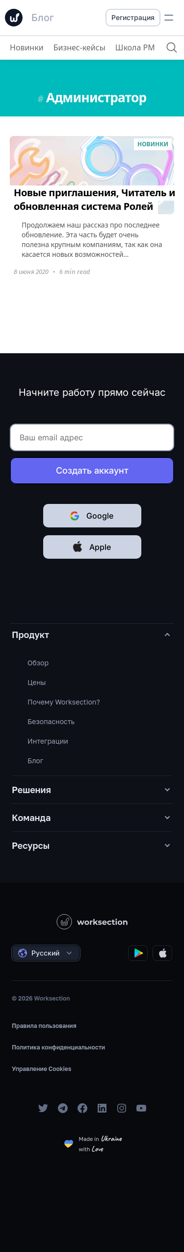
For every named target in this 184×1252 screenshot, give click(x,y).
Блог (35, 760)
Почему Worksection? (63, 702)
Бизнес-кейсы (79, 47)
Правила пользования (44, 1025)
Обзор (38, 663)
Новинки (27, 47)
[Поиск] (172, 47)
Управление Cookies (41, 1068)
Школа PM (135, 47)
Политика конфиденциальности (58, 1047)
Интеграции (47, 741)
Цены (36, 682)
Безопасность (51, 721)
